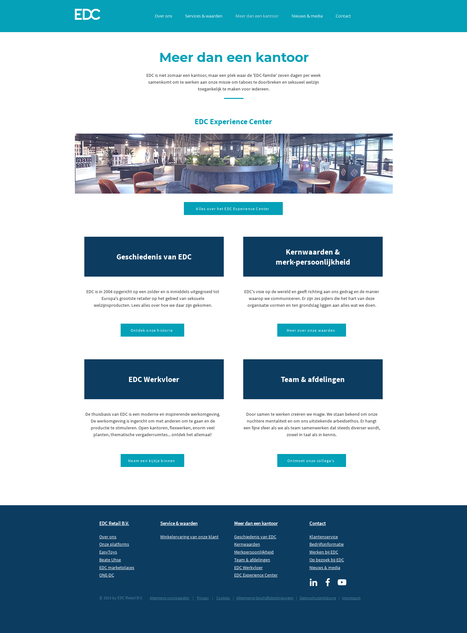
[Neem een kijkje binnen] (152, 460)
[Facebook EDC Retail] (327, 582)
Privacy (203, 597)
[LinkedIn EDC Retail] (313, 582)
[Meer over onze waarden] (311, 330)
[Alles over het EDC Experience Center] (233, 208)
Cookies (223, 597)
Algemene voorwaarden (169, 597)
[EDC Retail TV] (342, 582)
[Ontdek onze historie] (152, 330)
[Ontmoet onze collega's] (311, 460)
